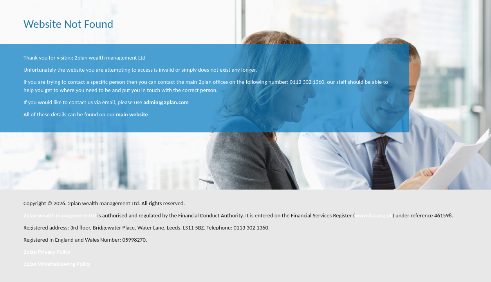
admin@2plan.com (165, 102)
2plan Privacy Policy (46, 251)
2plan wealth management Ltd (59, 215)
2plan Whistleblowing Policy (56, 264)
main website (132, 114)
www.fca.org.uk (373, 215)
